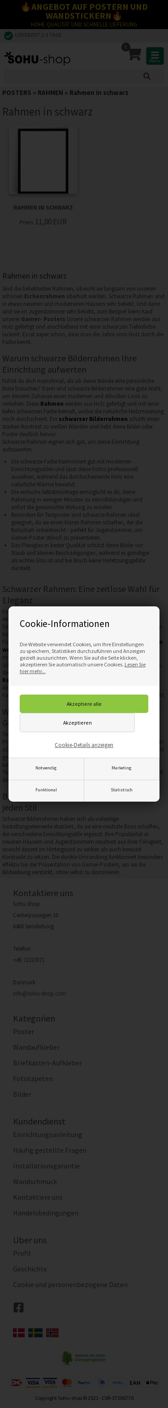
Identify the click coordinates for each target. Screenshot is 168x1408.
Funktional (46, 790)
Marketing (121, 768)
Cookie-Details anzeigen (84, 745)
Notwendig (45, 768)
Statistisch (122, 790)
